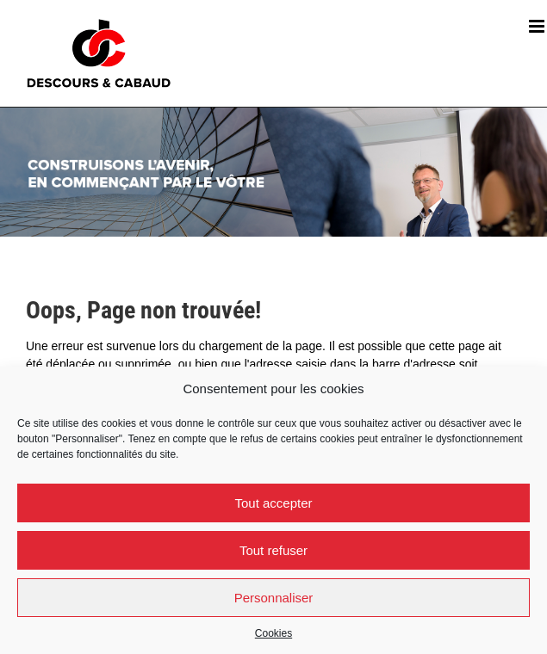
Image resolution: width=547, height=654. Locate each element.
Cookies (273, 633)
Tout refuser (273, 550)
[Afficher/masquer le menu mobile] (538, 26)
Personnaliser (274, 597)
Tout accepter (273, 503)
